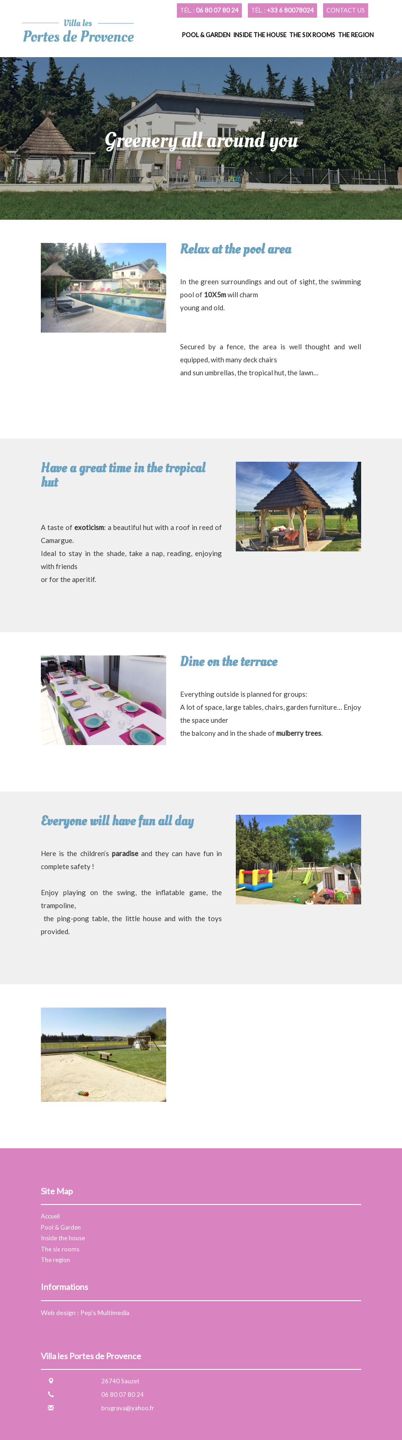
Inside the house (259, 35)
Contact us (345, 10)
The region (356, 35)
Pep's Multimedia (105, 1312)
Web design (58, 1312)
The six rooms (312, 35)
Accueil (50, 1216)
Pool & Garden (206, 35)
